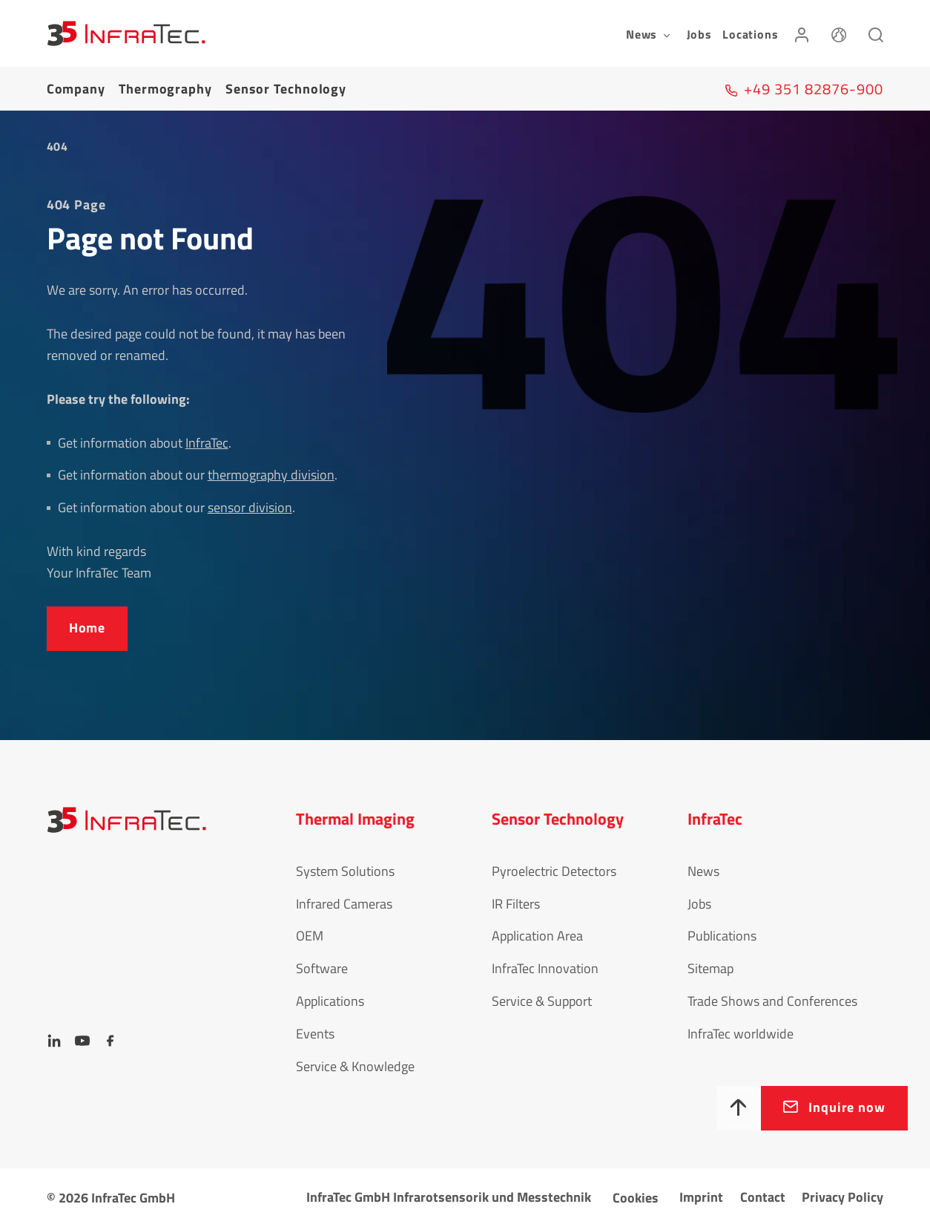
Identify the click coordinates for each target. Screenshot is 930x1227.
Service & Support (542, 1001)
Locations (750, 34)
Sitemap (710, 968)
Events (315, 1034)
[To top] (738, 1108)
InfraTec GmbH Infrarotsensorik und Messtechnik (448, 1197)
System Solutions (345, 871)
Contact (762, 1197)
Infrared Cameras (344, 904)
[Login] (801, 33)
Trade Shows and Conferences (772, 1001)
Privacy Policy (842, 1197)
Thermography (165, 89)
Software (322, 968)
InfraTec (206, 443)
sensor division (250, 507)
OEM (309, 936)
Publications (721, 936)
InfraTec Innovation (545, 968)
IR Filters (516, 904)
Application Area (537, 936)
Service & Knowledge (355, 1066)
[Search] (875, 33)
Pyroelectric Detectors (554, 871)
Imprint (701, 1197)
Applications (330, 1001)
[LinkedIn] (54, 1040)
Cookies (636, 1198)
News (703, 871)
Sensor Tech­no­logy (285, 89)
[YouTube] (82, 1040)
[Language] (838, 33)
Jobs (699, 34)
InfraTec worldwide (740, 1034)
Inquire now (847, 1107)
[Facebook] (110, 1040)
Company (76, 89)
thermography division (271, 475)
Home (87, 628)
